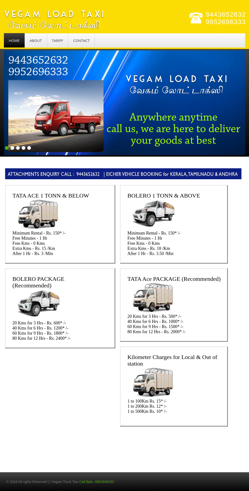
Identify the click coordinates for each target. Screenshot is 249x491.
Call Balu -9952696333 (96, 482)
